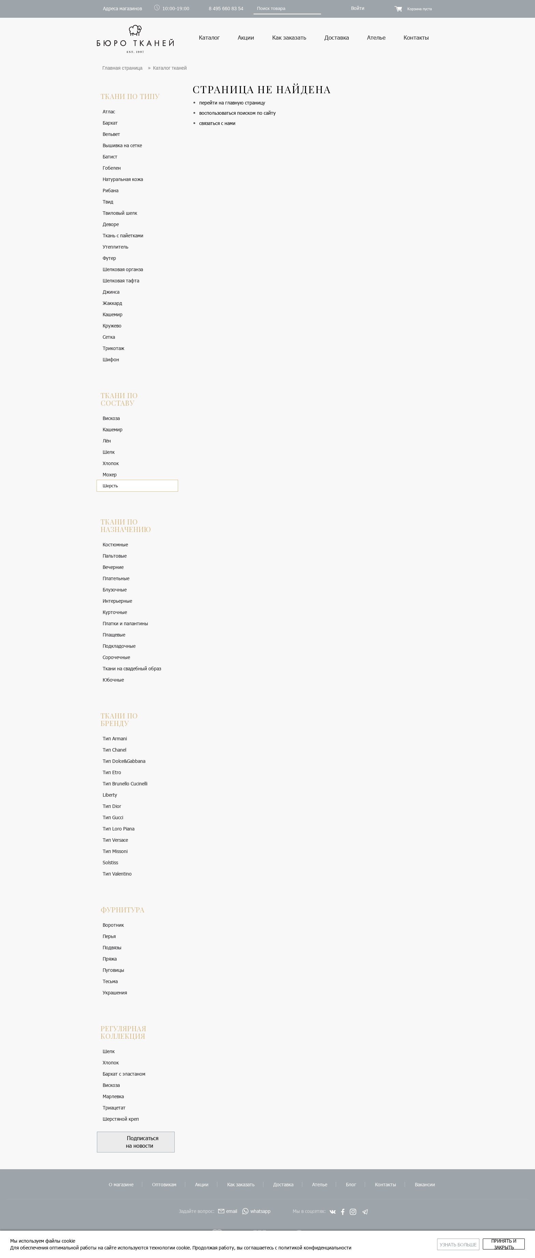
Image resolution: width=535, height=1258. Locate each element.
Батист (110, 157)
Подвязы (112, 948)
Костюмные (115, 545)
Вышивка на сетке (122, 145)
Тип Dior (112, 806)
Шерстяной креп (121, 1119)
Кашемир (112, 314)
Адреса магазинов (122, 8)
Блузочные (115, 590)
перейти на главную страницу (232, 103)
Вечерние (113, 567)
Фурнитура (123, 909)
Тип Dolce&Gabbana (124, 761)
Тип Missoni (115, 851)
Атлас (109, 112)
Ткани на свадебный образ (132, 669)
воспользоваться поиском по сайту (237, 113)
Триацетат (114, 1108)
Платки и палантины (125, 623)
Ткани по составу (119, 399)
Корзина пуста (419, 8)
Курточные (115, 612)
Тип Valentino (117, 874)
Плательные (116, 578)
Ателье (376, 37)
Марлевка (113, 1096)
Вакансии (425, 1184)
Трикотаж (113, 348)
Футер (109, 258)
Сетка (109, 337)
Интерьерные (117, 601)
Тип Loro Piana (118, 829)
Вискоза (111, 418)
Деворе (111, 224)
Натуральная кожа (123, 179)
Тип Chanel (114, 750)
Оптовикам (164, 1184)
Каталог (209, 37)
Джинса (111, 292)
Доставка (336, 37)
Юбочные (113, 680)
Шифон (111, 360)
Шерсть (110, 486)
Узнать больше (403, 1244)
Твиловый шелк (120, 213)
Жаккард (112, 303)
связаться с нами (217, 123)
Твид (108, 202)
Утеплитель (115, 247)
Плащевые (114, 635)
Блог (351, 1184)
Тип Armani (115, 739)
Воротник (113, 925)
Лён (107, 441)
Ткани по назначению (126, 525)
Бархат (110, 123)
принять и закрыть (486, 1244)
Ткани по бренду (119, 719)
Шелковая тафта (121, 281)
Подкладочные (119, 646)
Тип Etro (112, 772)
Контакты (416, 37)
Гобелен (112, 168)
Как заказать (289, 37)
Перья (109, 936)
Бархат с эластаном (124, 1074)
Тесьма (110, 981)
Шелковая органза (123, 269)
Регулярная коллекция (123, 1032)
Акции (246, 37)
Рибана (110, 190)
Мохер (110, 475)
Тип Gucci (113, 817)
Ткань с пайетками (123, 236)
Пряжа (110, 959)
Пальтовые (115, 556)
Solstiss (110, 862)
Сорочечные (116, 657)
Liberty (110, 795)
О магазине (121, 1184)
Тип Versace (115, 840)
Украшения (115, 993)
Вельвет (111, 134)
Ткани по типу (130, 96)
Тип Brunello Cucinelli (125, 784)
